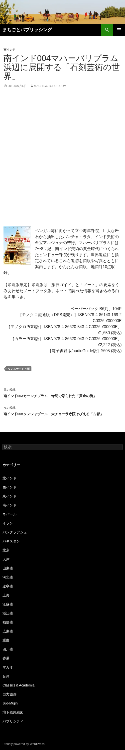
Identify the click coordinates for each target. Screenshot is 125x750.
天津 (5, 559)
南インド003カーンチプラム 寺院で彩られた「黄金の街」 (62, 392)
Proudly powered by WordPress (23, 744)
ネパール (9, 514)
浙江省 (7, 613)
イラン (7, 523)
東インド (9, 496)
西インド (9, 487)
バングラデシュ (14, 532)
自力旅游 (9, 694)
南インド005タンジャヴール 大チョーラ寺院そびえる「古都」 (62, 410)
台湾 (5, 676)
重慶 (5, 640)
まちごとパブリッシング (27, 29)
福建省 (7, 622)
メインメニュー (119, 30)
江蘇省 (7, 604)
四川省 (7, 649)
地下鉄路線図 (12, 712)
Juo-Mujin (10, 703)
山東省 (7, 568)
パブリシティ (12, 721)
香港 (5, 658)
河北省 (7, 577)
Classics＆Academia (18, 685)
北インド (9, 478)
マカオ (7, 667)
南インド (9, 50)
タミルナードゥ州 (19, 368)
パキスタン (11, 541)
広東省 (7, 631)
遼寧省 (7, 586)
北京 (5, 550)
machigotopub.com (50, 86)
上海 (5, 595)
